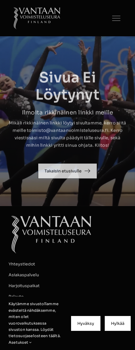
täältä (54, 335)
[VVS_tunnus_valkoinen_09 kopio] (37, 8)
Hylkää (117, 323)
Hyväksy (85, 323)
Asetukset (20, 342)
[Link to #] (116, 18)
